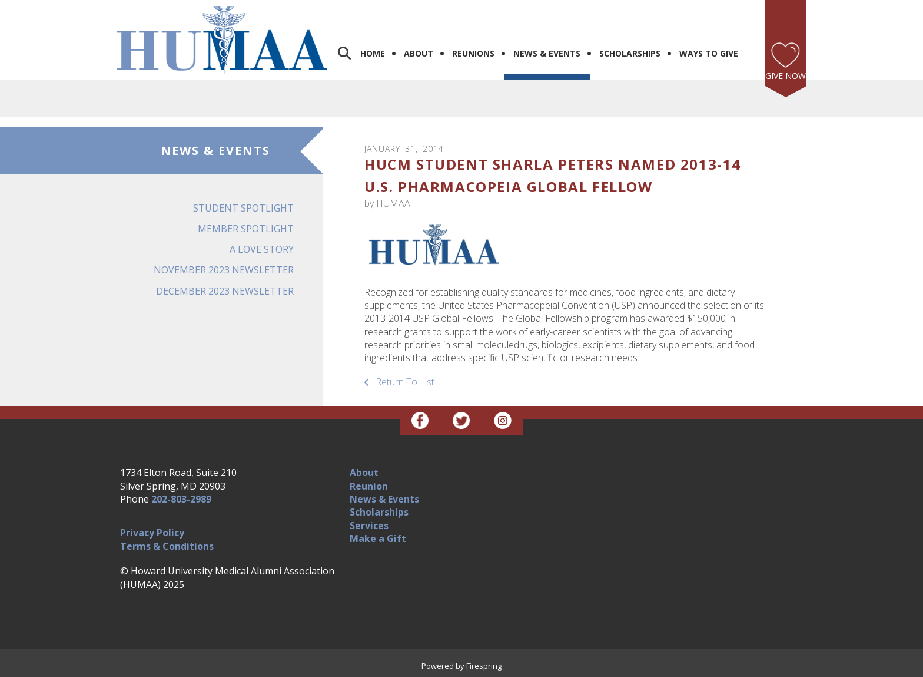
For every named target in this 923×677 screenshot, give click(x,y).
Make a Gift (378, 538)
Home (372, 53)
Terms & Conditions (167, 546)
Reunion (369, 486)
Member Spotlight (246, 228)
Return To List (403, 381)
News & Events (546, 53)
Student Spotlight (243, 208)
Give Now (785, 75)
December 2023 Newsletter (225, 291)
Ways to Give (708, 53)
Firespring (484, 666)
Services (369, 525)
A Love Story (262, 249)
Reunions (473, 53)
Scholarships (629, 53)
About (418, 53)
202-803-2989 (181, 499)
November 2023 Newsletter (224, 269)
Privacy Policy (152, 532)
